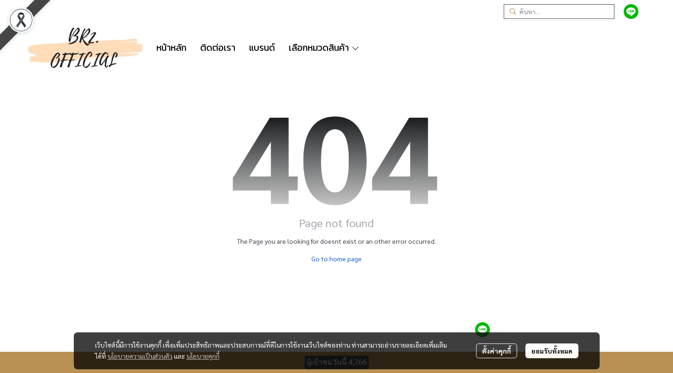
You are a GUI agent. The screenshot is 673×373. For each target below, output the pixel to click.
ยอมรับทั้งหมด (551, 351)
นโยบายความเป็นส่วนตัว (140, 356)
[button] (559, 11)
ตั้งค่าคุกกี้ (496, 351)
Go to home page (336, 258)
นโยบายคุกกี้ (203, 356)
